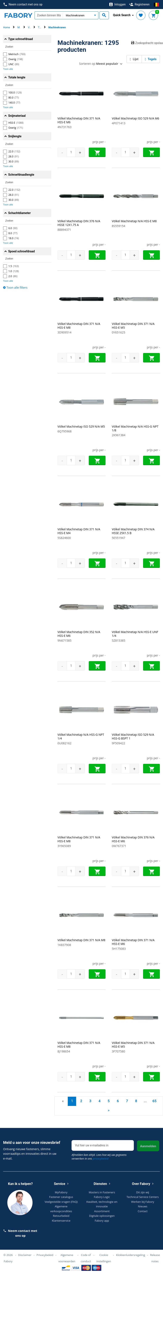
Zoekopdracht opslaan (145, 43)
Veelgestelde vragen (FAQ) (61, 1202)
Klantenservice (61, 1220)
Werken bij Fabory (142, 1202)
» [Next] (109, 1110)
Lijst (134, 59)
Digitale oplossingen (102, 1216)
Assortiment (102, 1211)
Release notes (155, 1258)
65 (154, 1101)
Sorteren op (98, 64)
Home (6, 27)
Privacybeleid (45, 1255)
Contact (143, 1211)
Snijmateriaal (17, 115)
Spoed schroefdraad (21, 251)
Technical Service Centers (142, 1197)
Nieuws (142, 1206)
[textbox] (49, 15)
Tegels (150, 59)
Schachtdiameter (19, 213)
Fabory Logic (102, 1197)
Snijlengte (14, 136)
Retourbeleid (61, 1216)
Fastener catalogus (61, 1197)
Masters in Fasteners (102, 1192)
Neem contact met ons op (23, 4)
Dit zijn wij (142, 1192)
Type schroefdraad (20, 39)
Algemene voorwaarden (66, 1258)
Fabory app (102, 1220)
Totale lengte (16, 77)
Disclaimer (24, 1255)
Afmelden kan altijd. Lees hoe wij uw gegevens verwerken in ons (99, 1156)
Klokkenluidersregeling (130, 1255)
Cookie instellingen (103, 1258)
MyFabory (61, 1192)
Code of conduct (86, 1258)
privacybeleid (101, 1158)
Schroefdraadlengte (21, 174)
